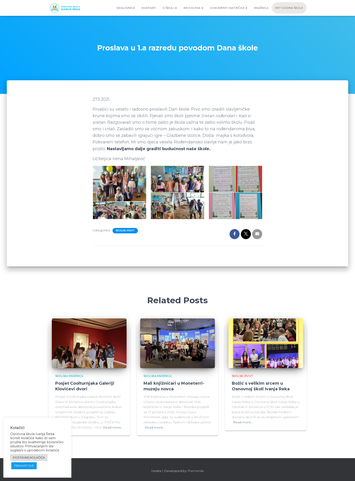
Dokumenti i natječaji (228, 7)
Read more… (113, 427)
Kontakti (149, 7)
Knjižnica (261, 7)
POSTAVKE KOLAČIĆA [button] (29, 457)
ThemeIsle (195, 471)
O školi (170, 7)
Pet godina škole (289, 7)
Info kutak (193, 7)
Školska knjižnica (69, 376)
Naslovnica (126, 7)
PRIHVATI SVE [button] (24, 465)
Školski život (125, 230)
